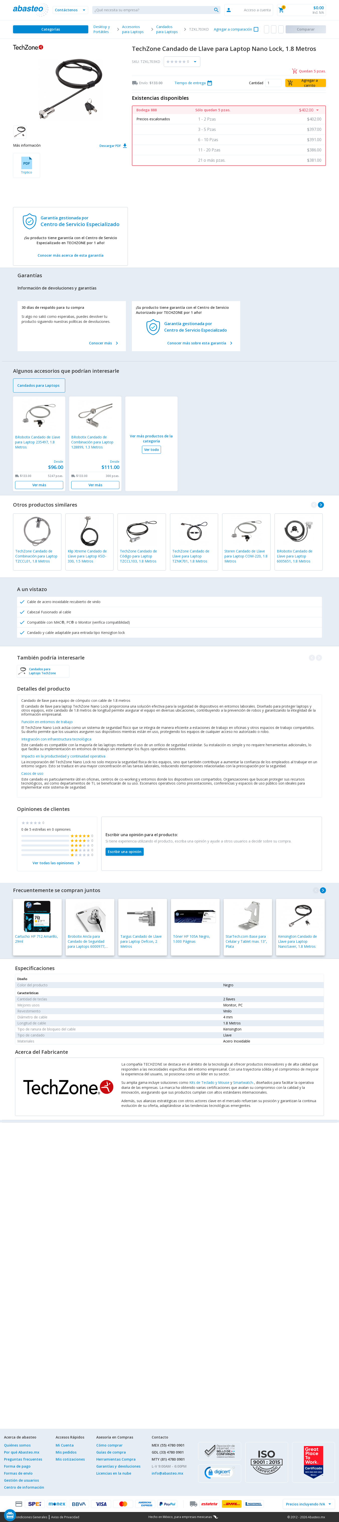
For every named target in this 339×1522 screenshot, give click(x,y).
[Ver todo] (151, 450)
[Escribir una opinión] (125, 852)
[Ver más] (39, 485)
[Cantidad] (273, 83)
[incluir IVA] (306, 1504)
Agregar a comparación (233, 29)
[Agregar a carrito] (305, 83)
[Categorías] (50, 29)
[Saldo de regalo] (25, 1515)
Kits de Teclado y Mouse (209, 1082)
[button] (70, 10)
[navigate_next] (321, 505)
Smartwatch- (243, 1082)
